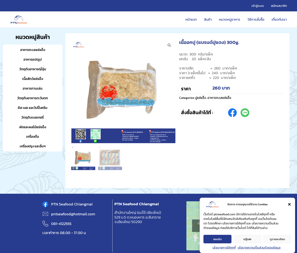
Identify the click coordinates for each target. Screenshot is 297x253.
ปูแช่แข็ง (200, 97)
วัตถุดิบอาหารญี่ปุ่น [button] (32, 69)
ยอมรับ (217, 239)
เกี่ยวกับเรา (279, 19)
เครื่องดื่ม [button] (32, 136)
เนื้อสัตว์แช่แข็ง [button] (32, 78)
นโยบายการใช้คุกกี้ (224, 247)
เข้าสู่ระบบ (259, 5)
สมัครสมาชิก (279, 5)
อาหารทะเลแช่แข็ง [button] (32, 49)
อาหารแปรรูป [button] (32, 59)
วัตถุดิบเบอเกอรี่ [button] (32, 117)
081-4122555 (61, 223)
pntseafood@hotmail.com (73, 214)
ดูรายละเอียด (277, 239)
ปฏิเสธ (247, 239)
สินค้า (209, 19)
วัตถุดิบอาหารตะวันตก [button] (32, 98)
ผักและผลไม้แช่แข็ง (32, 127)
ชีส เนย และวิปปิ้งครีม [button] (32, 107)
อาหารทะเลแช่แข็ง (220, 97)
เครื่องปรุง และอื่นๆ (33, 146)
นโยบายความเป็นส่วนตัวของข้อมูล (259, 247)
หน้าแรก (193, 19)
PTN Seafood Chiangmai (72, 204)
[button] (289, 204)
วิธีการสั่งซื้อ (256, 19)
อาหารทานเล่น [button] (32, 88)
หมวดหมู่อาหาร (230, 19)
